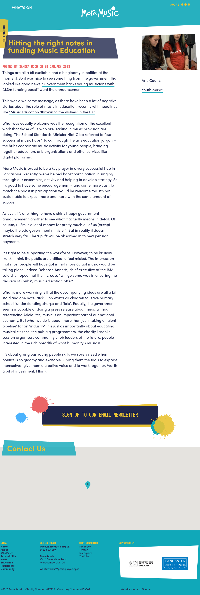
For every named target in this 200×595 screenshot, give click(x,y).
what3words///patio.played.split (59, 569)
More (174, 5)
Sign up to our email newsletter (100, 415)
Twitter (83, 549)
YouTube (84, 556)
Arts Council (152, 80)
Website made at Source (135, 589)
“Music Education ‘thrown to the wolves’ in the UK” (52, 112)
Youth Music (152, 89)
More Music (100, 6)
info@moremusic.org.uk (54, 546)
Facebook (85, 546)
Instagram (85, 553)
